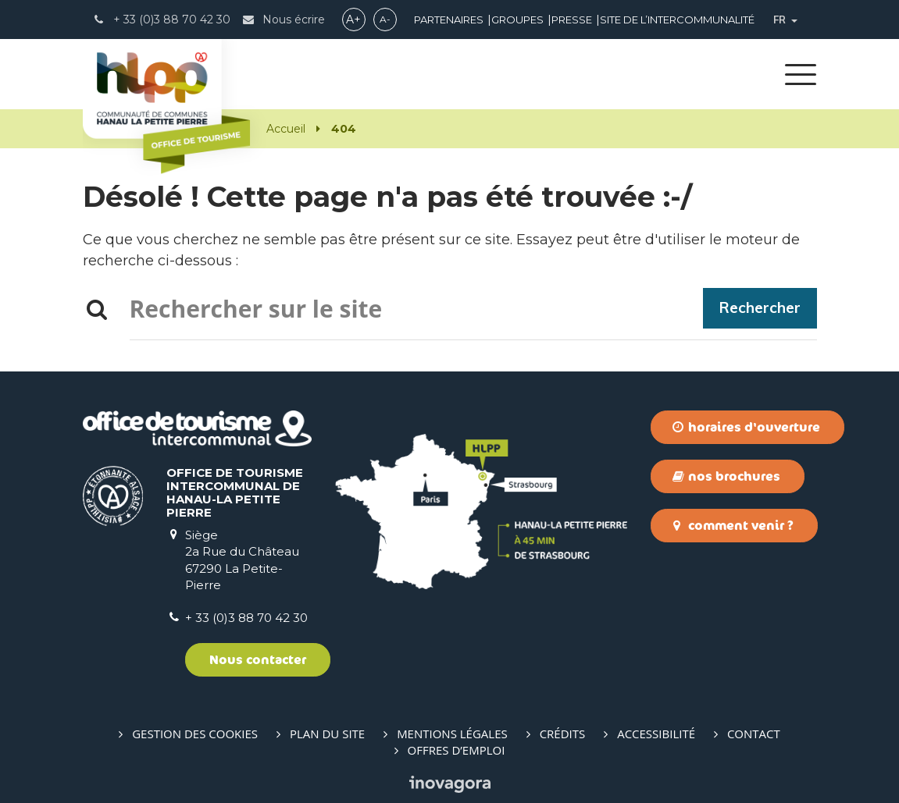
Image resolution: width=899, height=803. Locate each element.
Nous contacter (257, 659)
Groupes (517, 19)
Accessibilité (656, 733)
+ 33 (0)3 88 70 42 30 (246, 617)
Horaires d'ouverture (746, 426)
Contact (753, 733)
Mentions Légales (452, 733)
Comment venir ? (733, 525)
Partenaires (448, 19)
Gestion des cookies (195, 733)
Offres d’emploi (456, 750)
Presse (571, 19)
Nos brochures (726, 476)
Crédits (563, 733)
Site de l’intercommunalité (677, 19)
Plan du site (327, 733)
